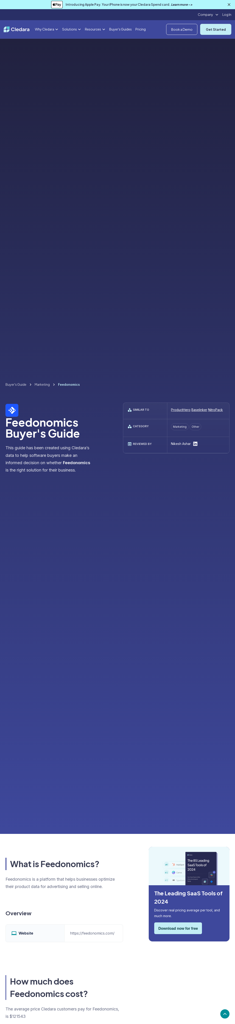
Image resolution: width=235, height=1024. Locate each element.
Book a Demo (182, 29)
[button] (208, 14)
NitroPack (215, 410)
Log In (226, 14)
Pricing (140, 29)
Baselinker (199, 410)
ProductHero (180, 410)
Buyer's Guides (120, 29)
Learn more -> (181, 4)
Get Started (216, 29)
